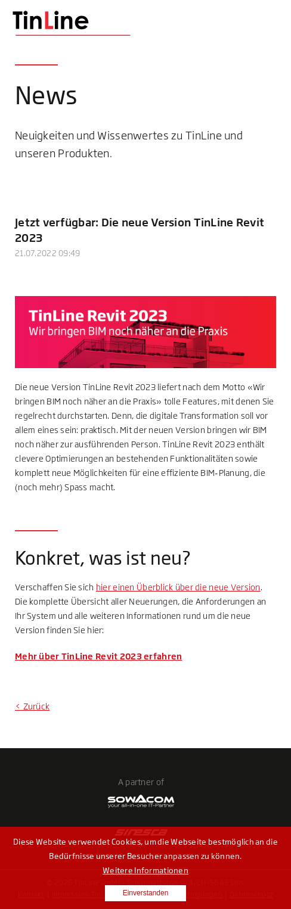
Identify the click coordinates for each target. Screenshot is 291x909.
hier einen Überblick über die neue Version (178, 587)
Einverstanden (146, 893)
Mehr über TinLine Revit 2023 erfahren (98, 656)
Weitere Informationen (145, 870)
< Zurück (32, 706)
